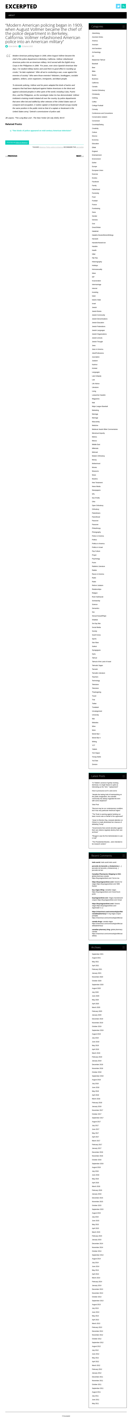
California (95, 83)
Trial (93, 700)
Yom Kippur (96, 753)
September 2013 (98, 1301)
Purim (94, 563)
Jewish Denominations (100, 319)
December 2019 (97, 1019)
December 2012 (97, 1331)
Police (48, 147)
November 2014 (97, 1247)
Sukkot (94, 646)
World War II (96, 738)
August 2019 (96, 1034)
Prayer (94, 555)
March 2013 (96, 1323)
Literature (95, 387)
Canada (94, 87)
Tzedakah (95, 707)
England (95, 151)
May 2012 (95, 1358)
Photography (96, 532)
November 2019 (97, 1023)
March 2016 (96, 1186)
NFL (93, 494)
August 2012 (96, 1346)
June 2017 (95, 1129)
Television (95, 684)
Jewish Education (98, 323)
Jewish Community (98, 315)
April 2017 (95, 1137)
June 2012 (95, 1354)
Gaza (94, 212)
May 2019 (95, 1045)
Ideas (94, 273)
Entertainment (97, 155)
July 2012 (95, 1350)
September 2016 (98, 1164)
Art (93, 56)
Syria (94, 654)
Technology (96, 681)
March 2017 (96, 1141)
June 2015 (95, 1221)
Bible (94, 71)
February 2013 (97, 1327)
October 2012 (96, 1339)
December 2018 (97, 1064)
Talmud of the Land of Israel (101, 662)
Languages (96, 372)
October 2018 (96, 1072)
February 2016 (97, 1190)
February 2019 (97, 1057)
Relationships (96, 589)
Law (93, 380)
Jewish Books (96, 311)
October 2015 (96, 1205)
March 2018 (96, 1099)
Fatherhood (96, 189)
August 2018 (96, 1080)
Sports (94, 639)
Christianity (96, 94)
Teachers (95, 677)
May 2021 (95, 962)
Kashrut (94, 364)
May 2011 (95, 1403)
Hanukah (95, 239)
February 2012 (97, 1369)
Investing (95, 292)
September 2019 (98, 1030)
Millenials (95, 448)
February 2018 (97, 1103)
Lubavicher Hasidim (99, 395)
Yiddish (94, 749)
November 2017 (97, 1110)
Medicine (95, 425)
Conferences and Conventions (102, 113)
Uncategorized (97, 711)
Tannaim (95, 669)
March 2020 (96, 1007)
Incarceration (96, 281)
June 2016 (95, 1175)
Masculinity (96, 422)
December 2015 (97, 1198)
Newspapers (96, 490)
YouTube (95, 761)
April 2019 (95, 1049)
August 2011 (96, 1392)
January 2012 (96, 1373)
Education (95, 144)
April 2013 (95, 1320)
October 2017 (96, 1114)
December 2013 (97, 1289)
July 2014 (95, 1263)
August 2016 (96, 1167)
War (93, 719)
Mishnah (95, 452)
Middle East (96, 444)
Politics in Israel (97, 547)
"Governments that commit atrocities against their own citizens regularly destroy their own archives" (107, 830)
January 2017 (96, 1148)
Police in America (21, 142)
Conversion (96, 121)
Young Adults (96, 757)
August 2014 (96, 1259)
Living (94, 391)
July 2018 (95, 1083)
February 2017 (97, 1144)
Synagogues (96, 650)
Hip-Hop (95, 258)
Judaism (95, 361)
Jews (94, 345)
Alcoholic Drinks (97, 37)
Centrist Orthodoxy (98, 90)
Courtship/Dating (98, 124)
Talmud (94, 658)
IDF (93, 277)
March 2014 (96, 1278)
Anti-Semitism (97, 48)
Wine (94, 726)
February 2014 (97, 1282)
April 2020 (95, 1004)
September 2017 (98, 1118)
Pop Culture (96, 551)
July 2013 (95, 1308)
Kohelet (94, 368)
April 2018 (95, 1095)
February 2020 (97, 1011)
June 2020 (95, 996)
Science (95, 604)
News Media (96, 486)
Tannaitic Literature (98, 673)
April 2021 (95, 965)
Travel (94, 696)
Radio (94, 578)
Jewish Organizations (99, 334)
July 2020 (95, 992)
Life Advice (96, 384)
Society (94, 631)
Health (94, 250)
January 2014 (96, 1285)
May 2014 (95, 1270)
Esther (94, 163)
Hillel (93, 254)
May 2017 (95, 1133)
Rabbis (94, 570)
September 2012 (98, 1342)
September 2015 (98, 1209)
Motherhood (96, 463)
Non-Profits (96, 498)
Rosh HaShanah (97, 597)
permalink (79, 147)
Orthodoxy (95, 509)
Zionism (94, 764)
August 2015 (96, 1213)
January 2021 (96, 973)
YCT (93, 745)
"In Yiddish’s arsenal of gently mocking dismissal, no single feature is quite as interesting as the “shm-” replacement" (105, 785)
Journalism (96, 357)
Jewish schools (97, 338)
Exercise (95, 174)
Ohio (93, 502)
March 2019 (96, 1053)
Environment (96, 159)
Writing (94, 742)
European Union (97, 170)
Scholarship (96, 601)
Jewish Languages (98, 330)
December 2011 (97, 1377)
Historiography (97, 262)
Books (94, 75)
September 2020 (98, 985)
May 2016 (95, 1179)
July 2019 (95, 1038)
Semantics (95, 608)
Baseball (95, 64)
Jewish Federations (98, 326)
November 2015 (97, 1202)
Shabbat (95, 620)
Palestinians (96, 513)
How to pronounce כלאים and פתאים (104, 791)
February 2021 (97, 969)
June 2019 (95, 1042)
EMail (94, 147)
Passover (95, 521)
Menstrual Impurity (98, 433)
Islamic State (96, 300)
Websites (95, 723)
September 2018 (98, 1076)
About (12, 15)
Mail (93, 403)
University (95, 715)
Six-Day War (96, 623)
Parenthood (96, 517)
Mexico (94, 441)
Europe (94, 166)
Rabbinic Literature (98, 566)
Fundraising (96, 208)
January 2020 (96, 1015)
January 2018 (96, 1106)
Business (95, 79)
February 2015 (97, 1236)
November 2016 (97, 1156)
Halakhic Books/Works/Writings (102, 235)
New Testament (97, 483)
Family (94, 185)
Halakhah (95, 231)
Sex (93, 612)
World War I (96, 734)
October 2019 (96, 1026)
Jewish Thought (97, 342)
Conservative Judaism (99, 117)
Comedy (95, 109)
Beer (93, 67)
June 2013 (95, 1312)
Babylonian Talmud (98, 60)
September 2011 (98, 1388)
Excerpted (21, 6)
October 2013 (96, 1297)
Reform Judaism (97, 585)
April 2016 (95, 1183)
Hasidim (95, 246)
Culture (94, 132)
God (93, 224)
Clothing (95, 98)
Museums (95, 471)
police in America (57, 147)
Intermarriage (96, 284)
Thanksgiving (96, 692)
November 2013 (97, 1293)
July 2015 (95, 1217)
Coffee (94, 102)
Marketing (95, 410)
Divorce (94, 136)
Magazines (96, 399)
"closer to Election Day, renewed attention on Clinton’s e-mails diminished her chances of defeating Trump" (107, 822)
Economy (95, 140)
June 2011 (95, 1400)
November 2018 (97, 1068)
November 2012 (97, 1335)
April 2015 (95, 1228)
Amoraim (95, 45)
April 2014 (95, 1274)
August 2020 (96, 988)
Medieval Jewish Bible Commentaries (105, 429)
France (94, 205)
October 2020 (96, 981)
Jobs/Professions (98, 353)
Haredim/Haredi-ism (99, 243)
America (42, 147)
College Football (97, 105)
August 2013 (96, 1304)
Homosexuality (97, 269)
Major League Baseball (100, 406)
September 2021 (98, 954)
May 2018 (95, 1091)
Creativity (95, 128)
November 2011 (97, 1381)
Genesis (95, 220)
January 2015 (96, 1240)
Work (94, 730)
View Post (95, 804)
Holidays (95, 265)
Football (95, 201)
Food (94, 197)
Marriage (95, 414)
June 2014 (95, 1266)
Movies (94, 467)
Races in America (98, 574)
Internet (94, 288)
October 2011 (96, 1384)
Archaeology (96, 52)
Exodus (94, 178)
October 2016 (96, 1160)
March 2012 (96, 1365)
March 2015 (96, 1232)
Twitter (118, 6)
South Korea (96, 635)
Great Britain (96, 227)
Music (94, 475)
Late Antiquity (96, 376)
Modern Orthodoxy (98, 456)
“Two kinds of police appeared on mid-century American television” (42, 131)
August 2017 (96, 1122)
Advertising (96, 33)
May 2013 (95, 1316)
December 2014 (97, 1243)
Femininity (95, 193)
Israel (94, 303)
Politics (94, 540)
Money (94, 460)
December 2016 (97, 1152)
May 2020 (95, 1000)
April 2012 (95, 1361)
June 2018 (95, 1087)
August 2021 (96, 958)
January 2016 (96, 1194)
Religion (95, 593)
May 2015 (95, 1224)
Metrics (94, 437)
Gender (94, 216)
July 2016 (95, 1171)
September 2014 (98, 1255)
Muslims (95, 479)
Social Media (96, 627)
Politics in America (98, 544)
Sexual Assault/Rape (99, 616)
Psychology (96, 559)
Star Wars (95, 642)
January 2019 (96, 1061)
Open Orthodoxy (97, 505)
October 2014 (96, 1251)
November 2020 (97, 977)
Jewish (94, 307)
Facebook (95, 182)
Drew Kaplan (13, 46)
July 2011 (95, 1396)
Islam (94, 296)
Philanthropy (96, 528)
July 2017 (95, 1125)
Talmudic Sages (97, 665)
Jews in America (97, 349)
